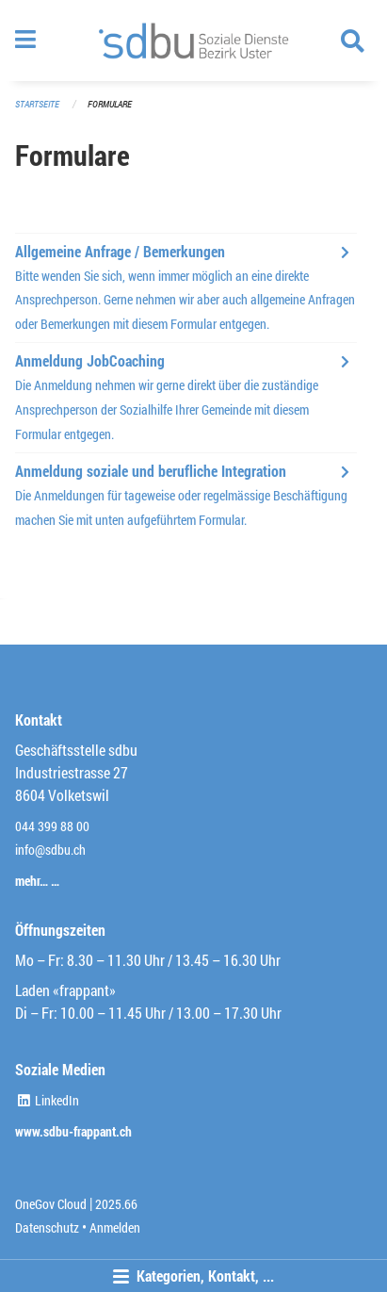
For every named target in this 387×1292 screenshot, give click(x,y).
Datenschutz (47, 1227)
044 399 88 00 (52, 826)
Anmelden (114, 1227)
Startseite (37, 104)
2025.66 (116, 1204)
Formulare (110, 104)
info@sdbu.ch (50, 850)
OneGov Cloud (51, 1204)
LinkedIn (47, 1100)
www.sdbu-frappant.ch (73, 1131)
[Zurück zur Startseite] (193, 40)
